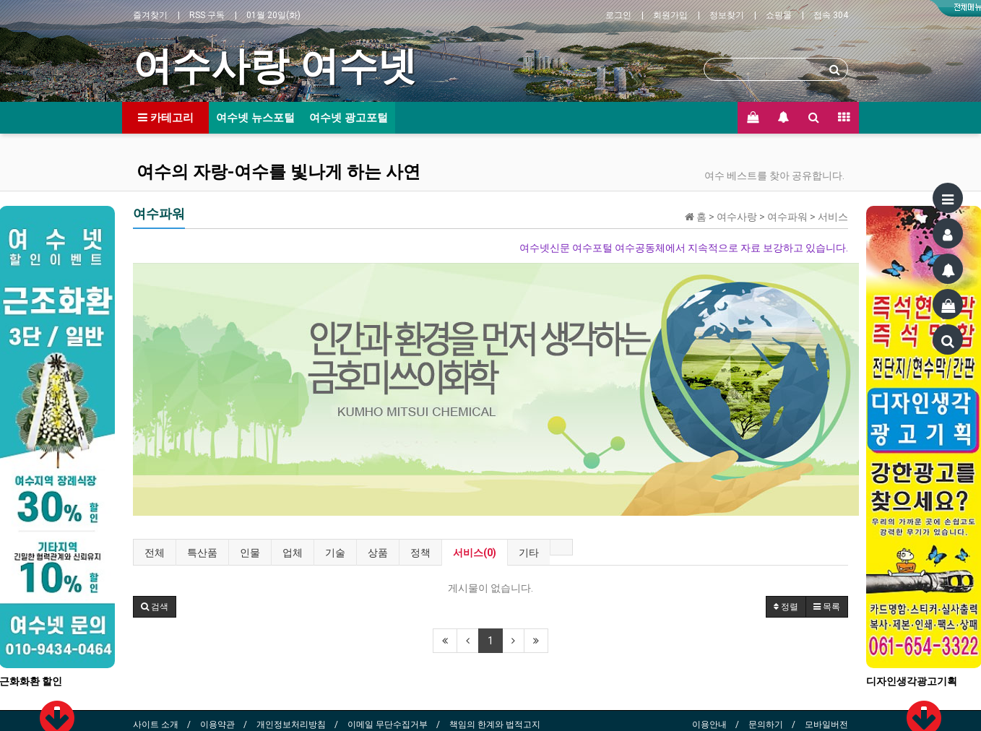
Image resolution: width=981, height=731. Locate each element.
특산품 (202, 552)
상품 (378, 552)
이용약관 (217, 724)
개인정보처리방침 (291, 724)
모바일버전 (826, 724)
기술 (335, 552)
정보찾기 (726, 15)
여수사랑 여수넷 (275, 65)
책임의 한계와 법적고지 (494, 724)
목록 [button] (826, 607)
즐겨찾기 (150, 15)
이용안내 (709, 724)
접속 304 (830, 15)
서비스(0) (474, 552)
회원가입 (670, 15)
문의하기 (765, 724)
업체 (292, 552)
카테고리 (166, 117)
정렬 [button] (786, 607)
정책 (420, 552)
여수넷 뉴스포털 (255, 117)
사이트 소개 (155, 724)
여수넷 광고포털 (348, 117)
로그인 (618, 15)
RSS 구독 (207, 15)
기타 (529, 552)
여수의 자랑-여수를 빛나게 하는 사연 (278, 172)
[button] (154, 607)
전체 (154, 552)
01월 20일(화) (273, 15)
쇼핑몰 (779, 15)
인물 (250, 552)
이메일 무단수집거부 (387, 724)
